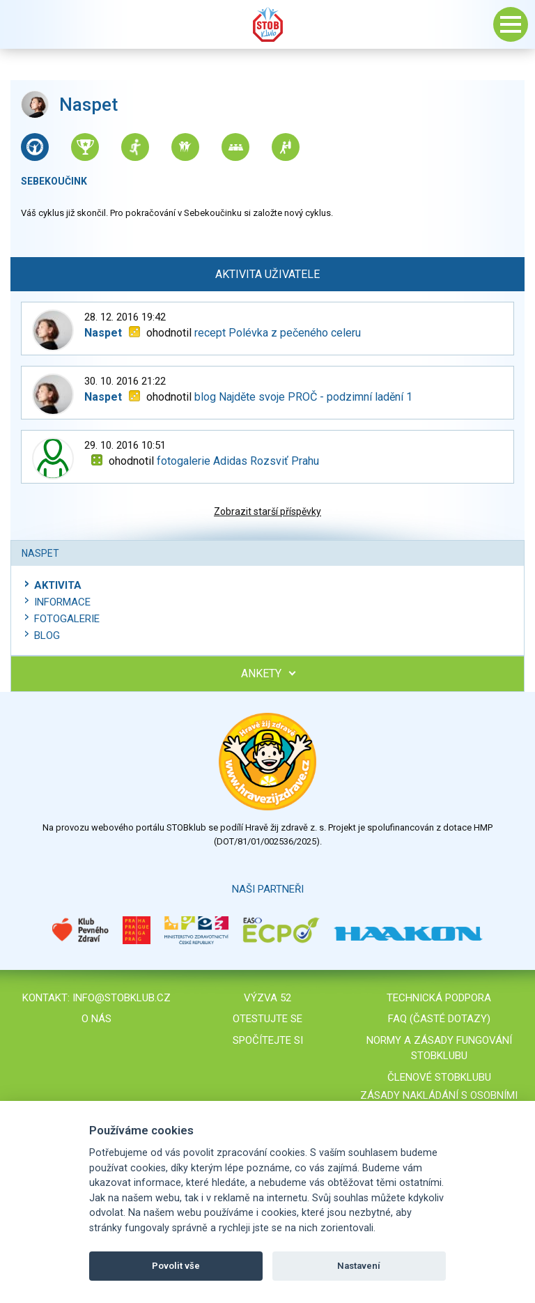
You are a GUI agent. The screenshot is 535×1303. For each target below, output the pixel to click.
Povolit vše (176, 1265)
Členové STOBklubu (439, 1077)
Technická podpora (439, 998)
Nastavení (358, 1265)
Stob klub (267, 24)
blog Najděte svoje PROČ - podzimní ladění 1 (303, 396)
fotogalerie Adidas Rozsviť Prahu (238, 461)
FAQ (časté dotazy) (439, 1018)
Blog (47, 635)
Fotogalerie (67, 618)
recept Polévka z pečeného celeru (277, 332)
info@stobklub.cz (121, 998)
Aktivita (58, 585)
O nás (96, 1018)
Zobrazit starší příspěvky (267, 511)
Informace (62, 602)
